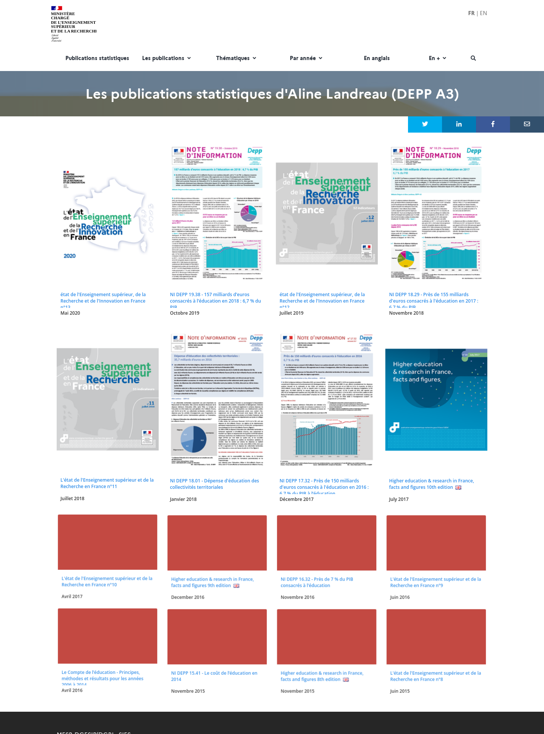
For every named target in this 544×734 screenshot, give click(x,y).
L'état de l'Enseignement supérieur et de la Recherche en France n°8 (435, 621)
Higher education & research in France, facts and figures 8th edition (322, 621)
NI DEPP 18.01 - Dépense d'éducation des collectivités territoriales (214, 483)
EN (483, 13)
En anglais (377, 59)
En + (438, 59)
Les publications (167, 59)
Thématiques (237, 59)
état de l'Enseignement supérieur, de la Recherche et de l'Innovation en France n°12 (322, 301)
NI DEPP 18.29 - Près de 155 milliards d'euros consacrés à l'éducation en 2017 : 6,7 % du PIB (433, 301)
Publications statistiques (97, 59)
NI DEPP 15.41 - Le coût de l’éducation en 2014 (214, 621)
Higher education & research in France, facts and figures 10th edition (431, 483)
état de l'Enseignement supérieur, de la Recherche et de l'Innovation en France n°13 (103, 301)
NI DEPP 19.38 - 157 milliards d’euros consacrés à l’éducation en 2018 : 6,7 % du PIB (215, 301)
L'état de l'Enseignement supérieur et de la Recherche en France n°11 (107, 483)
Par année (307, 59)
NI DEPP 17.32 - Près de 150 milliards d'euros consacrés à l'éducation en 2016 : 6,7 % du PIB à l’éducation (324, 487)
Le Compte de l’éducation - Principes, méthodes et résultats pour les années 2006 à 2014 (103, 623)
